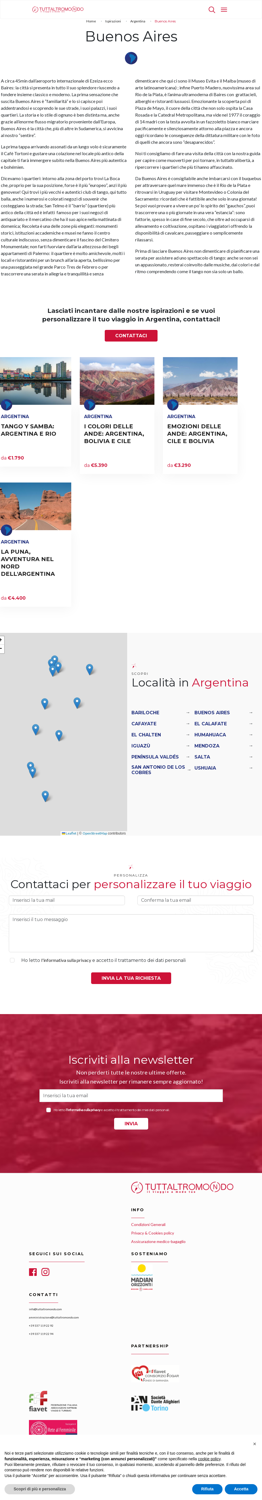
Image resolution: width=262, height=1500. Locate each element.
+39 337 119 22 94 (41, 1333)
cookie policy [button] (209, 1459)
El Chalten (146, 735)
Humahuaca (210, 735)
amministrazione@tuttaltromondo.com (54, 1317)
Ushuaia (205, 768)
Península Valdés (155, 757)
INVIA (131, 1123)
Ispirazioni (113, 21)
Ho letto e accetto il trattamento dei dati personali (103, 960)
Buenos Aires (212, 712)
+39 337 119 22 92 (41, 1325)
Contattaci (131, 335)
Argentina (137, 21)
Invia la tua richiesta (131, 978)
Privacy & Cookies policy (152, 1233)
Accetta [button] (241, 1489)
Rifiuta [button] (207, 1489)
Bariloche (145, 712)
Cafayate (143, 723)
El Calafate (210, 723)
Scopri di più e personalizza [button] (40, 1489)
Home (91, 21)
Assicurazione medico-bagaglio (158, 1241)
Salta (202, 757)
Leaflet (69, 833)
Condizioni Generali (148, 1224)
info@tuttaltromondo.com (45, 1309)
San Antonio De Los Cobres (158, 769)
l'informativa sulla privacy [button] (66, 960)
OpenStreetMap (95, 833)
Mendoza (206, 746)
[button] (51, 664)
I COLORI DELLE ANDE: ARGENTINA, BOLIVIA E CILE (114, 433)
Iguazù (140, 746)
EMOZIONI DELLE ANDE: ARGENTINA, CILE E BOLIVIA (197, 433)
